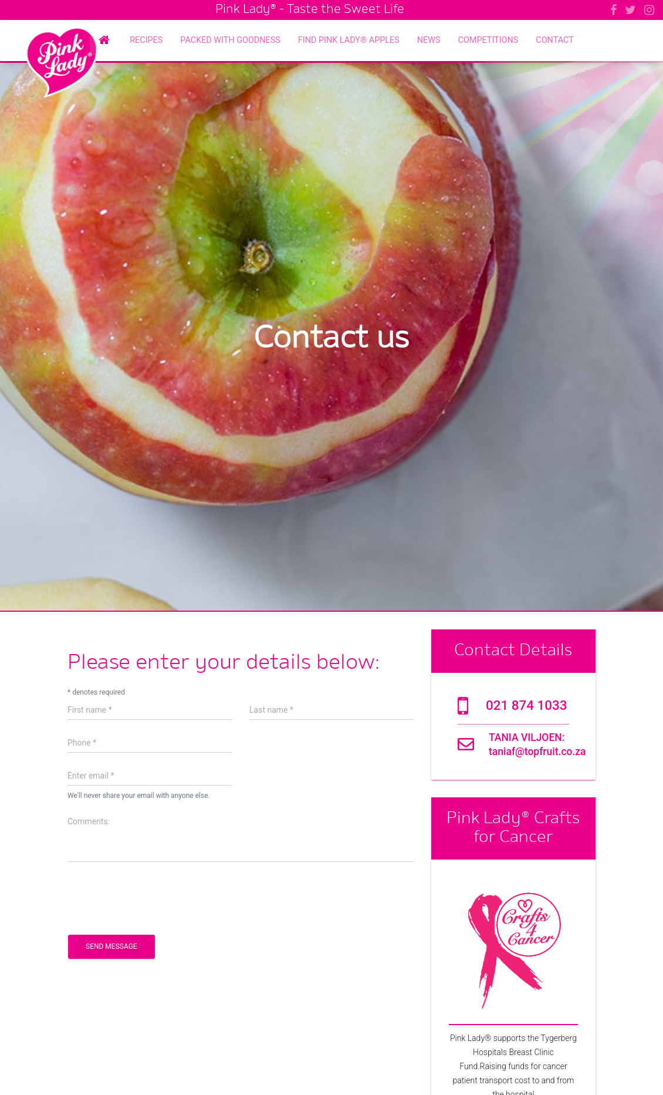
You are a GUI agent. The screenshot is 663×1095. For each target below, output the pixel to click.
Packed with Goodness (230, 40)
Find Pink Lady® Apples (349, 40)
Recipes (146, 40)
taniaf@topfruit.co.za (537, 751)
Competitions (488, 40)
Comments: (88, 821)
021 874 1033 (526, 705)
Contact (554, 40)
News (429, 40)
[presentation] (156, 897)
